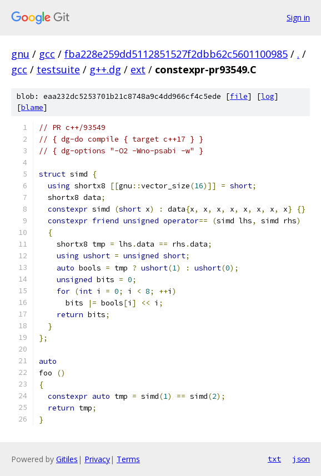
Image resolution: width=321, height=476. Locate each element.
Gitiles (67, 459)
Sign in (298, 17)
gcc (47, 54)
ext (138, 69)
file (239, 96)
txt (274, 459)
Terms (128, 459)
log (267, 96)
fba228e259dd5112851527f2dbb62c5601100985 (176, 54)
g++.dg (105, 69)
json (301, 459)
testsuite (58, 69)
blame (32, 107)
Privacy (97, 459)
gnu (20, 54)
